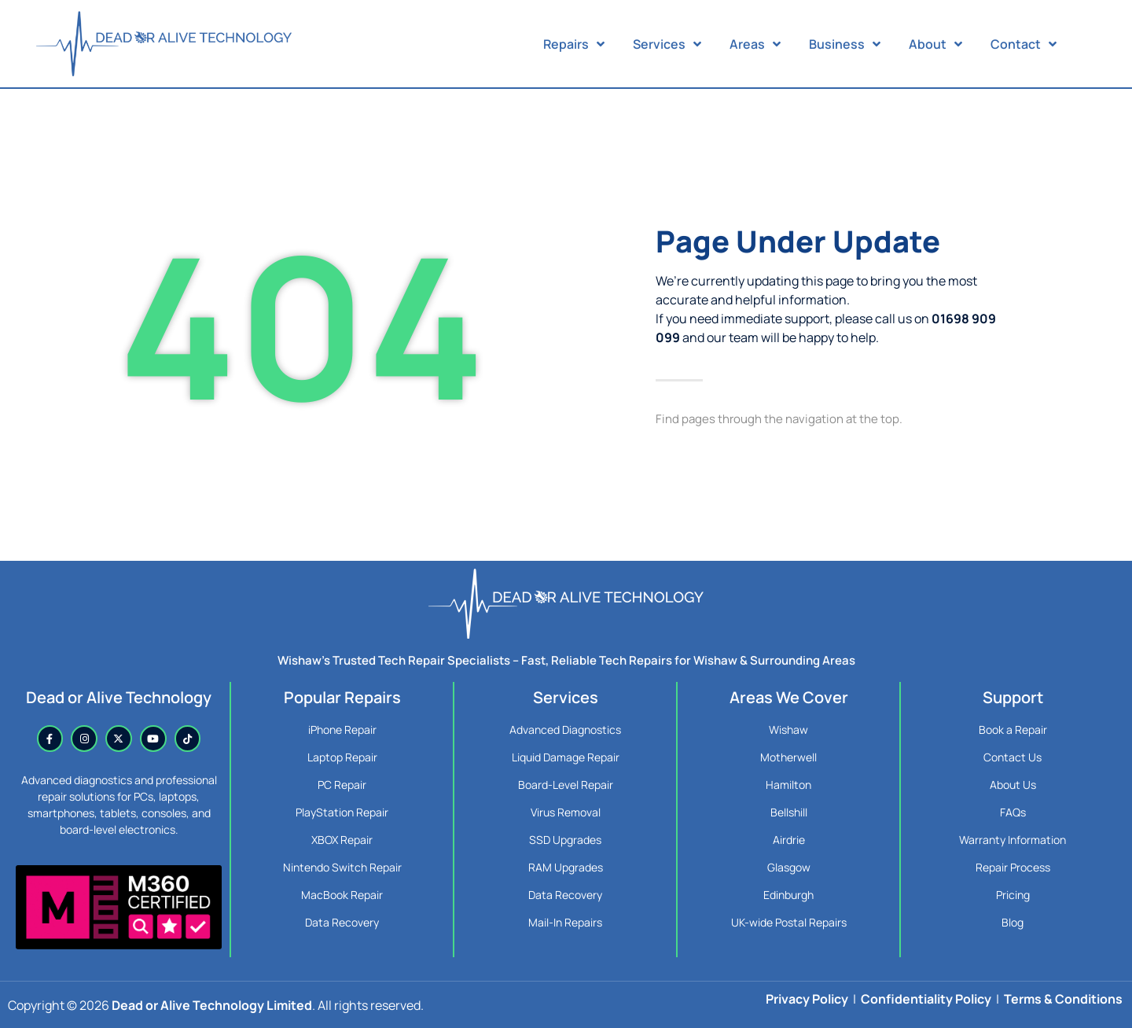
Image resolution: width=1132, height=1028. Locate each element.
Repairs (574, 44)
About (935, 44)
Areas (755, 44)
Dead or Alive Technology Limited (212, 1005)
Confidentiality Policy (926, 999)
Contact (1023, 44)
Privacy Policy (807, 999)
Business (844, 44)
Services (667, 44)
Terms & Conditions (1063, 999)
